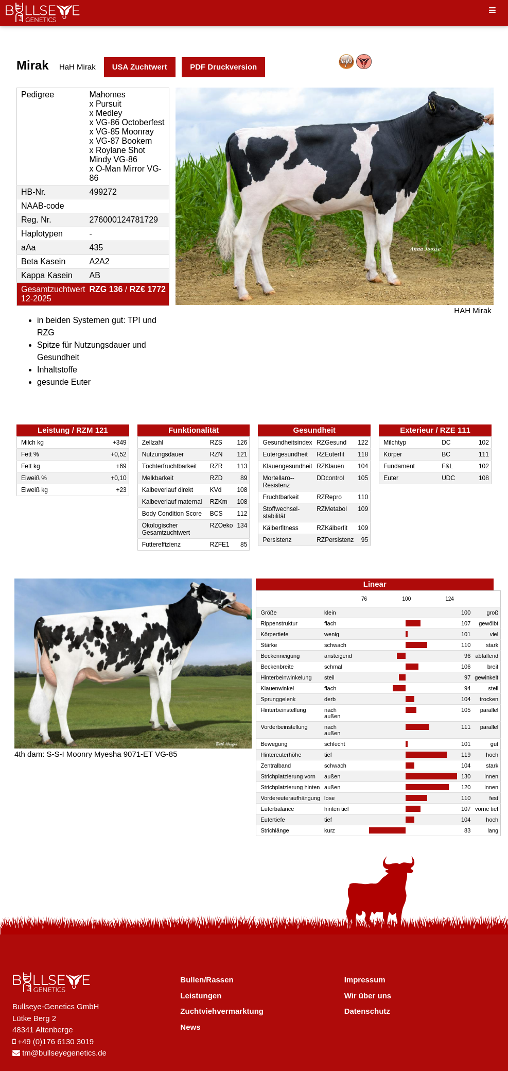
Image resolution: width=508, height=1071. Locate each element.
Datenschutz (367, 1011)
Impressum (365, 979)
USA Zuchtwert (139, 66)
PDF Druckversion (223, 66)
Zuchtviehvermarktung (222, 1011)
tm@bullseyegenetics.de (59, 1052)
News (190, 1027)
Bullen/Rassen (206, 979)
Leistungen (200, 995)
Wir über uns (368, 995)
